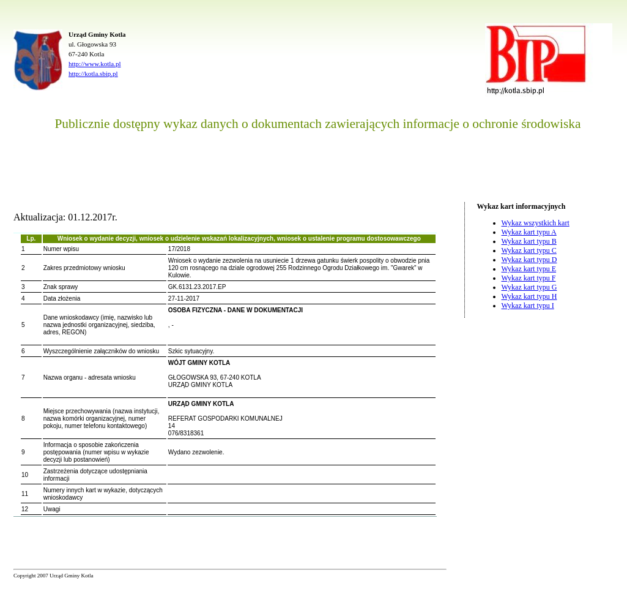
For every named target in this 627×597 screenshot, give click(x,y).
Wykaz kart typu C (529, 250)
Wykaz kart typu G (529, 287)
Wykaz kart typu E (529, 269)
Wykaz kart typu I (528, 305)
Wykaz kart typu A (529, 232)
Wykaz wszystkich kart (535, 223)
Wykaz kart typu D (529, 259)
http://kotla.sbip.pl (93, 73)
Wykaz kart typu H (529, 296)
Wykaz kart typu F (529, 278)
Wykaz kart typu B (529, 241)
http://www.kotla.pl (95, 63)
